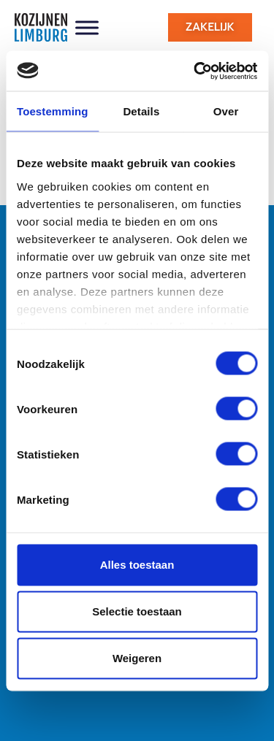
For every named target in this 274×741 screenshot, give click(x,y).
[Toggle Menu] (87, 27)
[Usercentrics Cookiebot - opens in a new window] (195, 70)
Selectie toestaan (137, 611)
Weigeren (137, 658)
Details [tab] (141, 111)
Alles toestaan (137, 564)
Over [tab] (226, 111)
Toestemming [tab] (52, 111)
